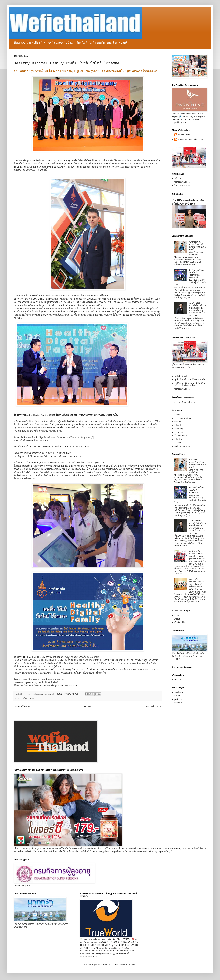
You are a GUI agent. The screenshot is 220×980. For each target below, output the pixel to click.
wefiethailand (180, 376)
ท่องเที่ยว (178, 421)
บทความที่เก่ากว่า (153, 706)
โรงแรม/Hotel (180, 435)
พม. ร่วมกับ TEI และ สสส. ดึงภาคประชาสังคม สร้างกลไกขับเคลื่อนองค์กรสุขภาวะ (197, 584)
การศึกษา (24, 698)
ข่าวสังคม (178, 432)
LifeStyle (178, 439)
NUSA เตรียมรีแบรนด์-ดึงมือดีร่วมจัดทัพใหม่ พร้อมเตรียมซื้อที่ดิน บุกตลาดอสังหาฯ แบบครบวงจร (197, 309)
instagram (179, 703)
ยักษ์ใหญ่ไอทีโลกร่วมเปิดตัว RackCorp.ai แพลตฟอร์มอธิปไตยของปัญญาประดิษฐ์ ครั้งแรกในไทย (190, 277)
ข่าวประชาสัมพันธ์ (182, 418)
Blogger (131, 965)
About (177, 619)
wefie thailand (184, 134)
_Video (177, 442)
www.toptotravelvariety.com (190, 139)
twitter (177, 696)
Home (177, 414)
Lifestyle (178, 425)
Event (31, 698)
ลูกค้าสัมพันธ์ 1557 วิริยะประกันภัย (189, 379)
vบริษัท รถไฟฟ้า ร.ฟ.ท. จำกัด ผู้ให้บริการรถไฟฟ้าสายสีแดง (189, 384)
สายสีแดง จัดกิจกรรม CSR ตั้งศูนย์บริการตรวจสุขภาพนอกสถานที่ (197, 555)
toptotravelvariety (182, 182)
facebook (178, 692)
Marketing (179, 428)
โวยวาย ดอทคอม (182, 185)
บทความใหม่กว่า (22, 706)
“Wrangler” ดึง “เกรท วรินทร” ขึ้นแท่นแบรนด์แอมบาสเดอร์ (197, 245)
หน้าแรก (87, 706)
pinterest (178, 699)
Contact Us (179, 622)
